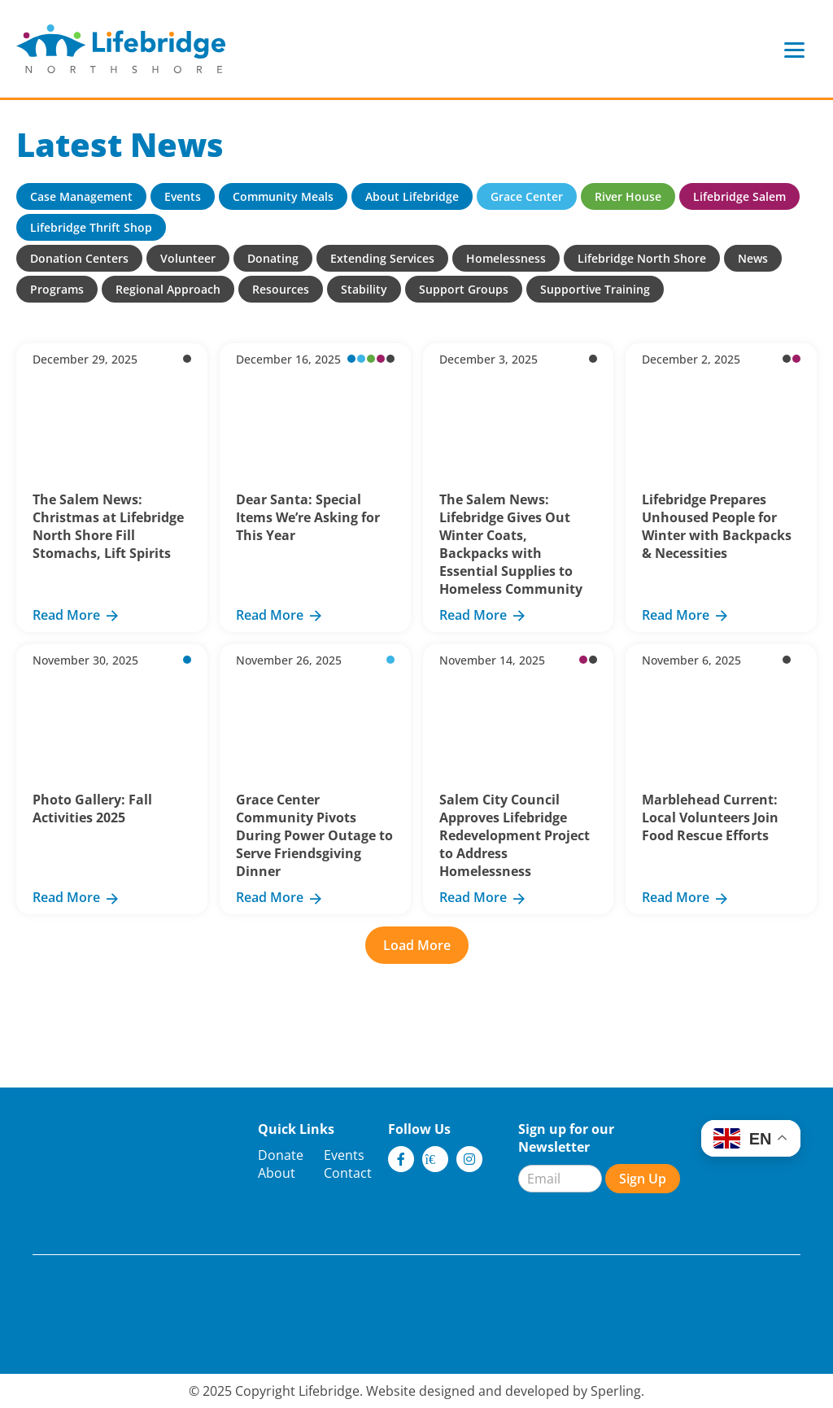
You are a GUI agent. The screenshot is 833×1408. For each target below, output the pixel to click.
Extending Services (382, 258)
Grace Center (527, 196)
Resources (280, 289)
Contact (348, 1173)
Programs (57, 289)
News (753, 258)
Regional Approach (168, 289)
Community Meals (283, 196)
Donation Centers (79, 258)
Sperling (616, 1391)
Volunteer (188, 258)
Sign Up (642, 1179)
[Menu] (794, 49)
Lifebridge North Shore (642, 258)
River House (628, 196)
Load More (417, 945)
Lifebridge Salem (739, 196)
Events (182, 196)
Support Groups (463, 289)
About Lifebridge (412, 196)
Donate (280, 1155)
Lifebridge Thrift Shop (91, 227)
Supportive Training (595, 289)
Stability (364, 289)
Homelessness (506, 258)
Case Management (81, 196)
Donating (273, 258)
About (276, 1173)
